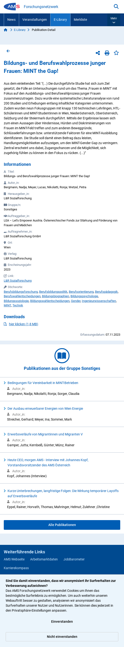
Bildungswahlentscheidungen (50, 301)
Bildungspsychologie (84, 296)
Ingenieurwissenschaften (99, 301)
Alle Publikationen (62, 525)
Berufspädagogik (106, 291)
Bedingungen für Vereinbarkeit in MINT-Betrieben (43, 383)
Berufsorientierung (81, 291)
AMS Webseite (14, 559)
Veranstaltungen (34, 19)
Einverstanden (62, 621)
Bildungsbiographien (55, 296)
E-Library (60, 19)
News (11, 19)
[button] (113, 19)
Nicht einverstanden (62, 637)
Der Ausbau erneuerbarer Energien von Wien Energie (45, 408)
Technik (17, 305)
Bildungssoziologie (16, 301)
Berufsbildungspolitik (53, 291)
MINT (7, 305)
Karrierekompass (16, 568)
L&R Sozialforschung (18, 280)
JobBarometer (74, 559)
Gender (75, 301)
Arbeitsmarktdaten (44, 559)
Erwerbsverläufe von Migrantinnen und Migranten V (45, 434)
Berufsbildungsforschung (21, 291)
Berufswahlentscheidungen (22, 296)
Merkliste (80, 19)
